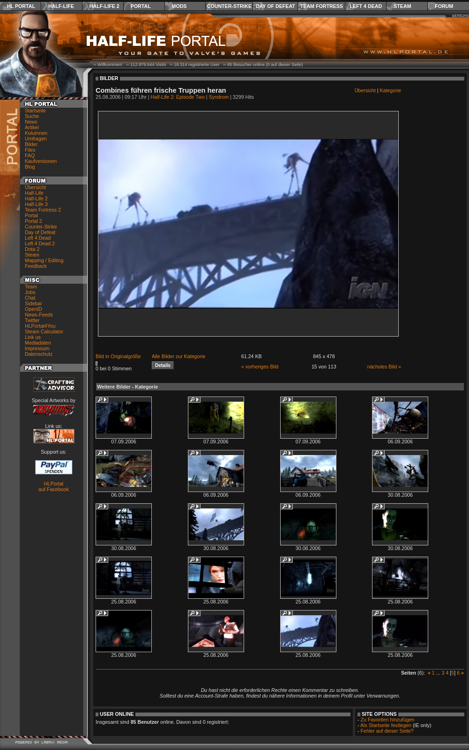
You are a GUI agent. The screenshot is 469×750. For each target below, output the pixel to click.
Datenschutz (38, 354)
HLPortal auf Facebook (53, 486)
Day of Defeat (275, 6)
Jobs (30, 292)
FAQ (30, 155)
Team (31, 286)
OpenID (33, 309)
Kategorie (390, 90)
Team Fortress (321, 6)
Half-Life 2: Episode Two (178, 97)
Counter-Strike (229, 6)
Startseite (35, 110)
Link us (33, 337)
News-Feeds (39, 314)
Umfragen (36, 138)
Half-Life (61, 6)
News (31, 122)
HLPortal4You (40, 326)
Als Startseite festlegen (385, 725)
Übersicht (35, 187)
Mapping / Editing (44, 260)
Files (30, 150)
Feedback (36, 266)
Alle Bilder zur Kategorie (178, 356)
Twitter (32, 320)
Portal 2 (33, 221)
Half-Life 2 (104, 6)
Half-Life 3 (36, 204)
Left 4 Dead (366, 6)
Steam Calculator (44, 331)
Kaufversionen (41, 161)
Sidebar (33, 303)
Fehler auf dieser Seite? (387, 731)
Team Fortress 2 (43, 210)
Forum (444, 6)
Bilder (31, 144)
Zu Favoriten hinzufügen (388, 719)
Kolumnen (36, 133)
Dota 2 (32, 249)
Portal (141, 6)
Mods (179, 6)
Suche (32, 116)
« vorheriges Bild (259, 366)
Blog (30, 166)
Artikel (32, 127)
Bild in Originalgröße (118, 356)
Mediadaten (38, 343)
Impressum (37, 348)
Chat (30, 298)
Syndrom (219, 97)
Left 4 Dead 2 (40, 243)
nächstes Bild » (384, 366)
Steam (402, 6)
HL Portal (21, 6)
